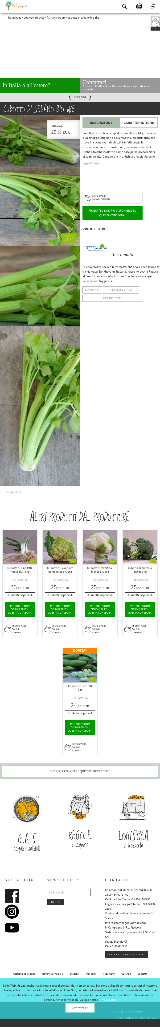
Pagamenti (109, 974)
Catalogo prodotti (34, 17)
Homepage (14, 17)
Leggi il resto (90, 163)
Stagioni (74, 974)
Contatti (142, 974)
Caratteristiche (138, 122)
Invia (55, 902)
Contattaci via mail (126, 955)
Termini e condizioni (53, 974)
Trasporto (91, 974)
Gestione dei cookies (24, 974)
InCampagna (16, 6)
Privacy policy (107, 1000)
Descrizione (101, 122)
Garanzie (126, 974)
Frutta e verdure (56, 17)
